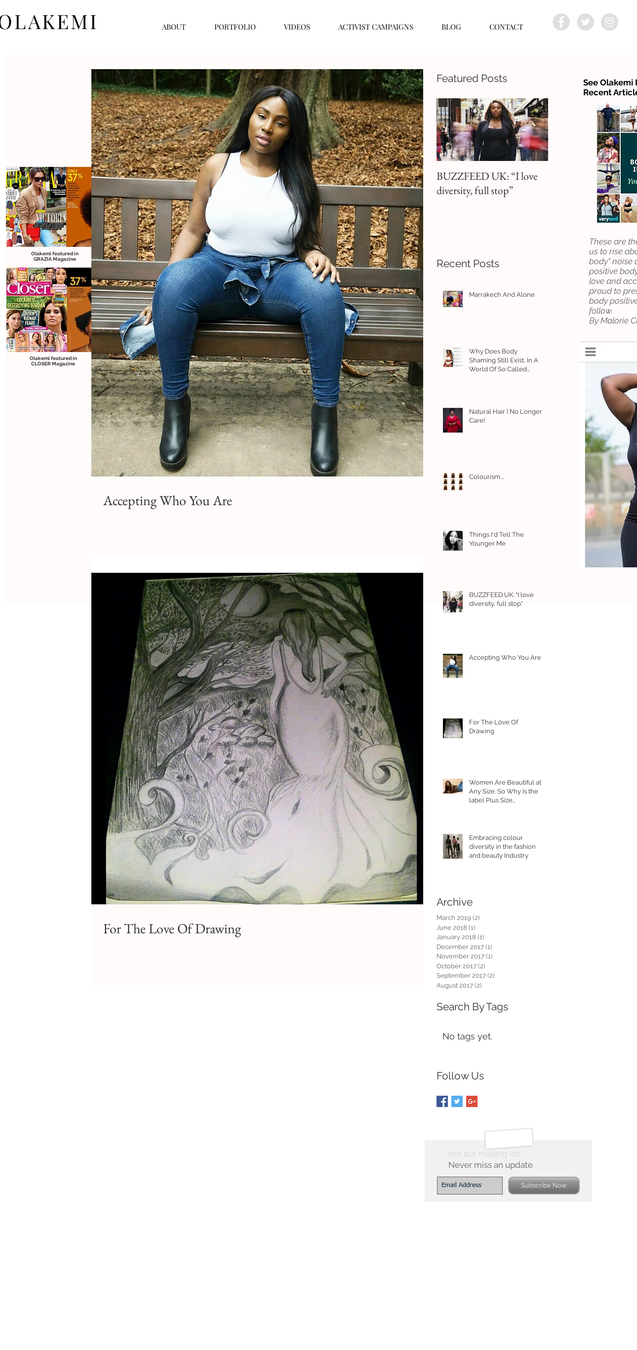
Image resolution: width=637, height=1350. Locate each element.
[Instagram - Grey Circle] (609, 22)
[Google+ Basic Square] (472, 1101)
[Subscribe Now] (544, 1185)
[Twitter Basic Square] (457, 1101)
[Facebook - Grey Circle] (561, 22)
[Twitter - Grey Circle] (585, 22)
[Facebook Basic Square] (442, 1101)
